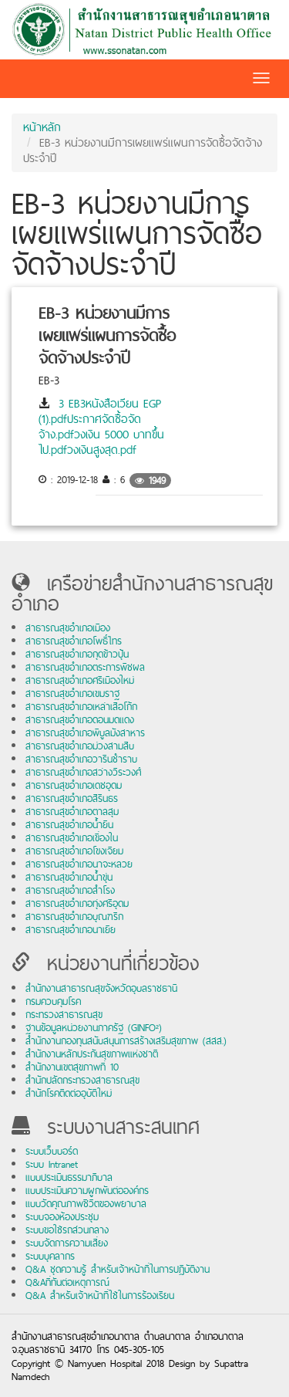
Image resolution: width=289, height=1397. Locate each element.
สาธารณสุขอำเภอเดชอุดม (73, 785)
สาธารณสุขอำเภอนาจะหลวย (79, 864)
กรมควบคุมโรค (53, 1001)
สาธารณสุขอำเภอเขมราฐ (72, 693)
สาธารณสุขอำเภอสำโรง (70, 890)
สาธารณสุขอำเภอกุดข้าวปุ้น (77, 654)
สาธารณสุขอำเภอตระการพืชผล (85, 667)
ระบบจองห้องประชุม (62, 1217)
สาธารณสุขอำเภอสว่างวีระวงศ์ (83, 772)
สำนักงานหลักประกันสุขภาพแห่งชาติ (91, 1054)
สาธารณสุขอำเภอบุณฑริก (74, 916)
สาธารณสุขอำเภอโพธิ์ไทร (73, 641)
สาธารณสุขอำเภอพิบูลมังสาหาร (85, 733)
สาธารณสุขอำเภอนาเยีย (70, 930)
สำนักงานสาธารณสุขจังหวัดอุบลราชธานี (101, 988)
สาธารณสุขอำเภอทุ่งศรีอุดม (77, 903)
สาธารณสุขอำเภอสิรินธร (71, 798)
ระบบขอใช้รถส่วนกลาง (67, 1230)
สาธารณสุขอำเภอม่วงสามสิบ (79, 746)
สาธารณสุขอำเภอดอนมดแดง (79, 720)
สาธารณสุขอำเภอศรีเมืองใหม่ (79, 680)
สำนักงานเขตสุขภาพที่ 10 (72, 1067)
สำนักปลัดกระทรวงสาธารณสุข (82, 1080)
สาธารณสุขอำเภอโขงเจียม (74, 851)
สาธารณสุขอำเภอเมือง (67, 628)
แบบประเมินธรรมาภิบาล (69, 1177)
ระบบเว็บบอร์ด (51, 1151)
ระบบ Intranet (51, 1164)
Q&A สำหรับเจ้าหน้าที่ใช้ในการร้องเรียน (99, 1295)
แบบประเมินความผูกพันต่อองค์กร (87, 1190)
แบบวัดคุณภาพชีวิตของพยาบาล (85, 1204)
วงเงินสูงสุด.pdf (101, 449)
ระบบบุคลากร (50, 1256)
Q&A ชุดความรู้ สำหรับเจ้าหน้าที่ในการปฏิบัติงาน (117, 1269)
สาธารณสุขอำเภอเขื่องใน (71, 838)
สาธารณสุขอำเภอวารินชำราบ (81, 759)
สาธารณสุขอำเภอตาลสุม (72, 811)
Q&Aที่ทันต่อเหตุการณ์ (67, 1282)
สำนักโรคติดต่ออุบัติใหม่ (68, 1093)
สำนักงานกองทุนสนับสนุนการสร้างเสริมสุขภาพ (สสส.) (126, 1041)
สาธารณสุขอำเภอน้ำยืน (69, 825)
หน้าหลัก (42, 127)
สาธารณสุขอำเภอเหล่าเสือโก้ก (81, 706)
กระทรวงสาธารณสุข (63, 1014)
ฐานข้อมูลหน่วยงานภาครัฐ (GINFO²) (93, 1028)
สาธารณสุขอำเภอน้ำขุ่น (69, 877)
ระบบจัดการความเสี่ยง (66, 1243)
